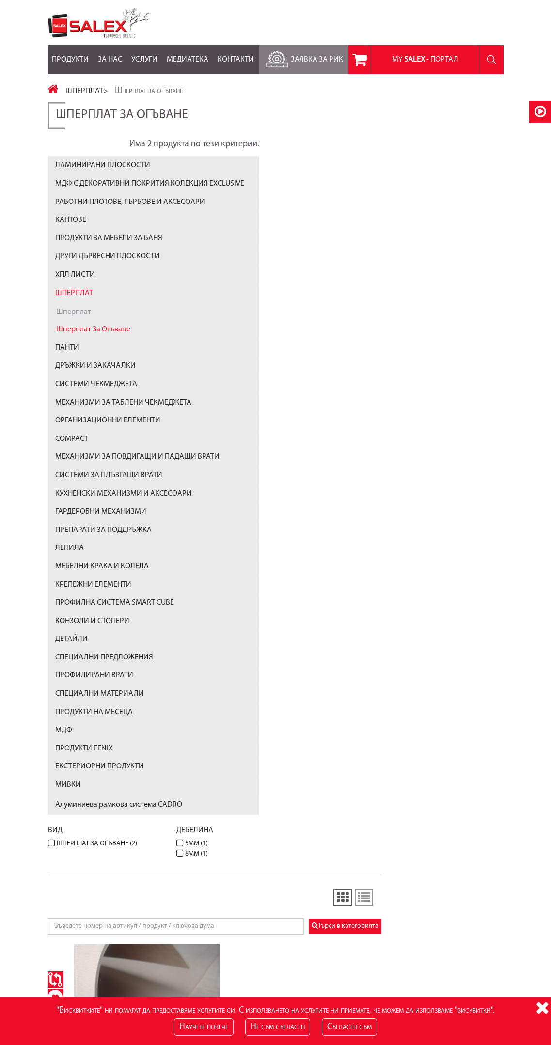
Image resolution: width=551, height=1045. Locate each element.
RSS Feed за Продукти (237, 940)
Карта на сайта (70, 931)
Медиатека (187, 54)
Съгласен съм (349, 1026)
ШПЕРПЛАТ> (86, 91)
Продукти (70, 54)
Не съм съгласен (278, 1026)
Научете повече (203, 1026)
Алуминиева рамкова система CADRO (118, 828)
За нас (110, 54)
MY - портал (425, 59)
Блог (211, 931)
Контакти (236, 54)
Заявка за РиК (303, 57)
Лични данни (380, 931)
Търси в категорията (466, 255)
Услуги (144, 54)
